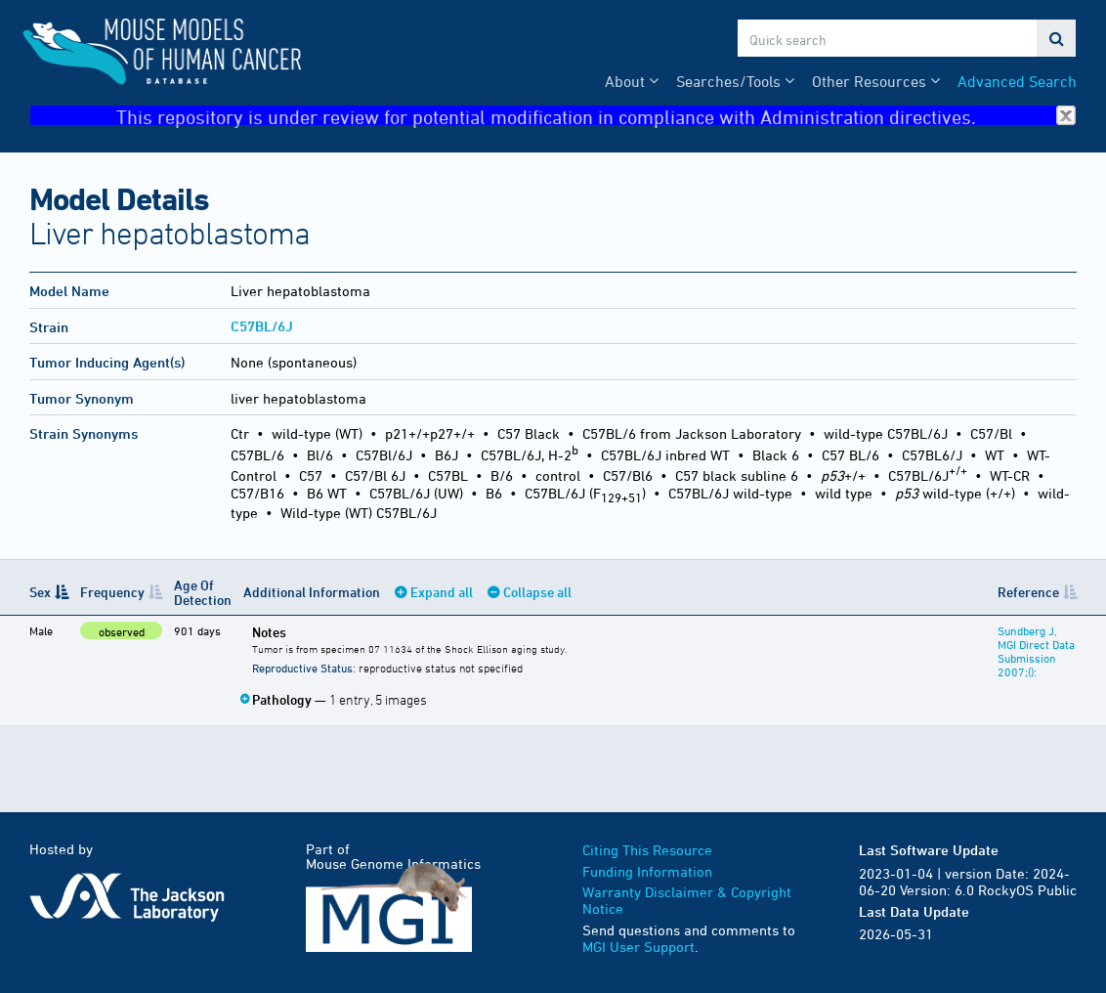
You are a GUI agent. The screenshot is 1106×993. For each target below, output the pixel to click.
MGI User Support (638, 946)
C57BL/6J (262, 326)
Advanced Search (1017, 81)
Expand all (441, 591)
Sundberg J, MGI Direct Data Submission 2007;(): (1036, 651)
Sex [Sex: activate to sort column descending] (40, 591)
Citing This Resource (647, 850)
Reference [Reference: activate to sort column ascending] (1028, 591)
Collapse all (537, 591)
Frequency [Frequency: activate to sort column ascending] (112, 591)
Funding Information (647, 871)
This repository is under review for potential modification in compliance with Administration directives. (596, 116)
